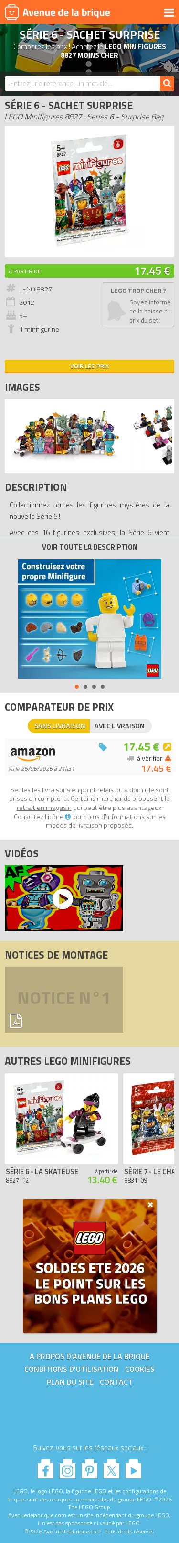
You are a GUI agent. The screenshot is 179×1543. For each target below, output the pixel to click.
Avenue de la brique (57, 12)
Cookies (140, 1369)
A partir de (25, 271)
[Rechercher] (167, 83)
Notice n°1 (64, 1000)
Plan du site (70, 1382)
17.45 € (152, 270)
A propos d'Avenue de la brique (90, 1356)
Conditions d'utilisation (71, 1369)
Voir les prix (89, 366)
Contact (116, 1382)
